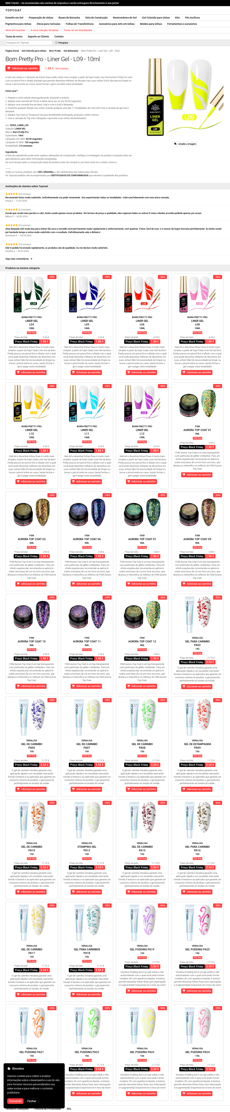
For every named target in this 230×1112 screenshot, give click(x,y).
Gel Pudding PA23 (142, 1052)
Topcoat (13, 10)
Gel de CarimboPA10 (31, 848)
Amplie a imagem (185, 144)
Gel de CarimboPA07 (86, 746)
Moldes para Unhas (151, 23)
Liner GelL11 (87, 432)
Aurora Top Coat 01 (197, 430)
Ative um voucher (15, 30)
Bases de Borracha (69, 17)
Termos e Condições (17, 1108)
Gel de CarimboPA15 (142, 848)
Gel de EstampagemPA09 (197, 746)
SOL (69, 1108)
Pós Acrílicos (192, 17)
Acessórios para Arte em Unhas (117, 23)
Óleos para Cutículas (48, 23)
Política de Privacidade (47, 1108)
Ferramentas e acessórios (182, 23)
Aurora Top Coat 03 (32, 539)
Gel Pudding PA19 (142, 949)
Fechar (31, 1101)
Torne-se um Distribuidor (78, 30)
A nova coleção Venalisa (44, 30)
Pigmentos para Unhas (18, 23)
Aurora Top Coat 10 (32, 641)
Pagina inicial (12, 50)
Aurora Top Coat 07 (142, 539)
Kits (177, 17)
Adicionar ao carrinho (22, 68)
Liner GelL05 (87, 323)
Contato (59, 36)
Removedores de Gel (125, 17)
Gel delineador (71, 50)
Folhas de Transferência (80, 23)
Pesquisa (61, 42)
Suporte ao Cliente (38, 36)
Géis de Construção (96, 17)
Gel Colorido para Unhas (156, 17)
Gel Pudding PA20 (197, 949)
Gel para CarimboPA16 (197, 848)
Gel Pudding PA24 (197, 1052)
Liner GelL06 (142, 323)
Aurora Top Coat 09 (197, 539)
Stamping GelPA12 (86, 848)
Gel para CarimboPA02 (197, 643)
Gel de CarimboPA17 (31, 951)
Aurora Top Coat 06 (87, 539)
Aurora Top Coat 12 (142, 641)
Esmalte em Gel (14, 17)
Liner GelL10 (32, 432)
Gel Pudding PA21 (31, 1052)
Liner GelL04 (32, 323)
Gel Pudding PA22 (87, 1052)
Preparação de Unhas (41, 17)
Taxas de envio (13, 36)
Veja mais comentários (19, 258)
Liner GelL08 (197, 323)
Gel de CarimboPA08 (142, 746)
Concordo (15, 1101)
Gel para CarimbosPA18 (87, 951)
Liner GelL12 (142, 432)
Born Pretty (55, 50)
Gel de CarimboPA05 (31, 746)
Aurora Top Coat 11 (87, 641)
